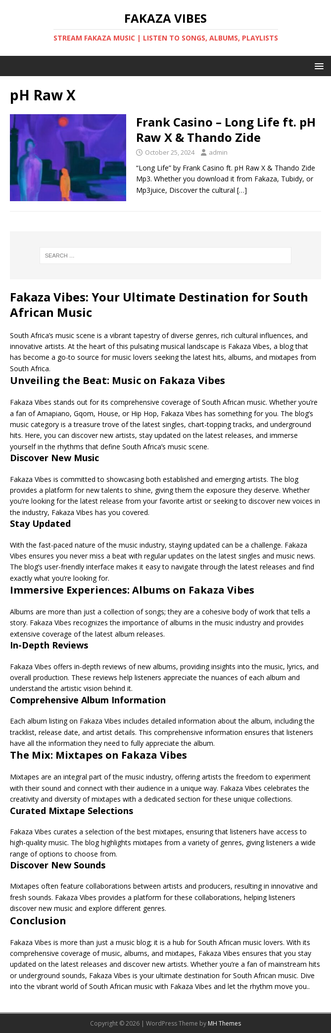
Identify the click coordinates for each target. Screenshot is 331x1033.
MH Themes (224, 1023)
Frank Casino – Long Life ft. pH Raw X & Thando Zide (226, 129)
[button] (317, 65)
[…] (242, 190)
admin (218, 152)
